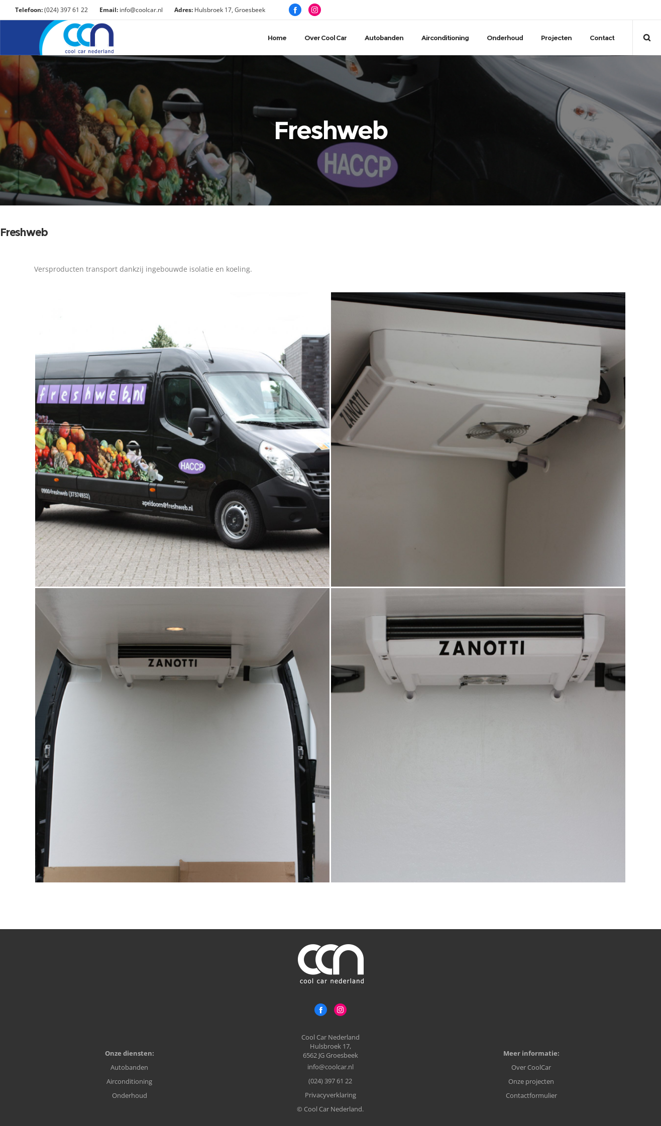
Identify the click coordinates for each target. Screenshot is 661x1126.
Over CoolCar (531, 1067)
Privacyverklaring (330, 1094)
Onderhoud (129, 1095)
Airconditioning (129, 1081)
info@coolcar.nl (330, 1066)
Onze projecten (531, 1081)
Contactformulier (531, 1095)
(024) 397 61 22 (330, 1080)
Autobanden (129, 1067)
